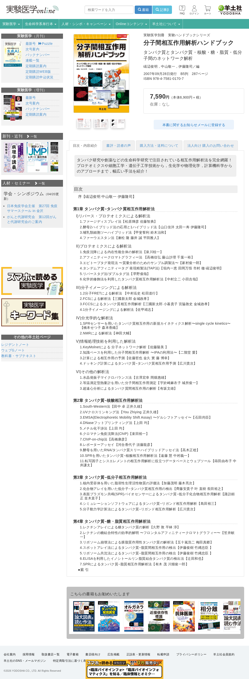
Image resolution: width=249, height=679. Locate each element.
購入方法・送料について (159, 145)
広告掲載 (113, 654)
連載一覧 (33, 60)
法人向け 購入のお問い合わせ (210, 145)
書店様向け (92, 654)
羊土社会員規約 (223, 654)
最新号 (31, 44)
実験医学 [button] (11, 24)
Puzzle (45, 44)
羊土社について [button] (166, 24)
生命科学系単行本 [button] (41, 24)
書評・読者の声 (118, 145)
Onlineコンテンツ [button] (131, 24)
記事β (162, 10)
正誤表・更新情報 (138, 654)
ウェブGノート (13, 350)
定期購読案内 (36, 66)
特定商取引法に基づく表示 (71, 661)
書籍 (143, 10)
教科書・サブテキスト (18, 356)
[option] (14, 157)
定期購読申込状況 (39, 77)
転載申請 (163, 654)
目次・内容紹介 (85, 145)
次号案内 (33, 49)
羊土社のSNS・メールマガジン (25, 661)
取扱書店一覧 (51, 654)
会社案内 (10, 654)
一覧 (31, 136)
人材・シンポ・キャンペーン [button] (86, 24)
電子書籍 (73, 654)
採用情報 (29, 654)
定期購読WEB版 (38, 71)
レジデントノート (15, 345)
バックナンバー (38, 55)
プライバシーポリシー (191, 654)
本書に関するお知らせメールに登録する (193, 125)
